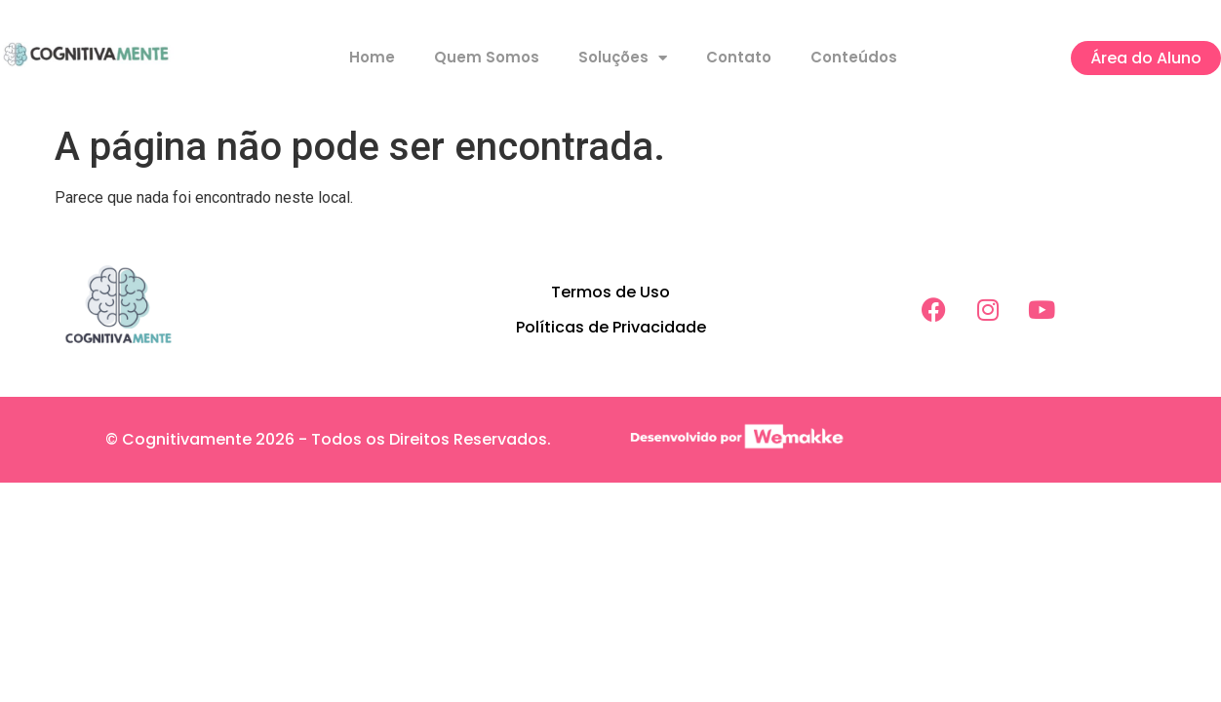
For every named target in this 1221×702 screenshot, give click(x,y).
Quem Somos (486, 57)
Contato (738, 57)
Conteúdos (853, 57)
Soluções (622, 58)
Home (372, 57)
